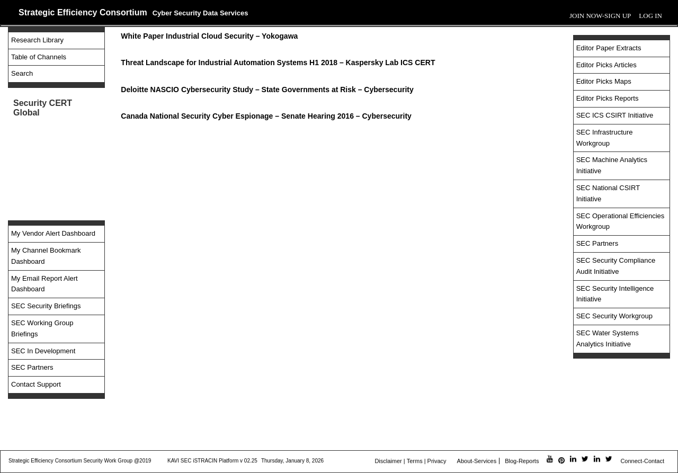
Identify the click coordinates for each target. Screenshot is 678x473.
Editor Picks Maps (603, 81)
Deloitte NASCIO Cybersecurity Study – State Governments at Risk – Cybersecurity (267, 89)
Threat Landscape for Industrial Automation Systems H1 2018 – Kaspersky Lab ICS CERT (278, 62)
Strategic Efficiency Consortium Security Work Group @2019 (79, 461)
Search (22, 73)
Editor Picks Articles (606, 65)
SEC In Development (43, 351)
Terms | (416, 461)
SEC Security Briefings (46, 306)
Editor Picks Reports (607, 98)
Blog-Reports (522, 461)
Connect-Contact (642, 461)
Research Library (37, 40)
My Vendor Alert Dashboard (53, 233)
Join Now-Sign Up (600, 16)
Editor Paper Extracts (608, 48)
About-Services (477, 461)
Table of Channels (38, 57)
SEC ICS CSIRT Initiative (614, 115)
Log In (650, 16)
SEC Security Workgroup (614, 316)
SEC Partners (32, 367)
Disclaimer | (389, 461)
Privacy (437, 461)
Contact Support (36, 384)
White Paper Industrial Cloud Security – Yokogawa (209, 36)
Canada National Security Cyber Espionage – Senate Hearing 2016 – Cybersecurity (266, 116)
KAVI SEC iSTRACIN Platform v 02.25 (212, 461)
